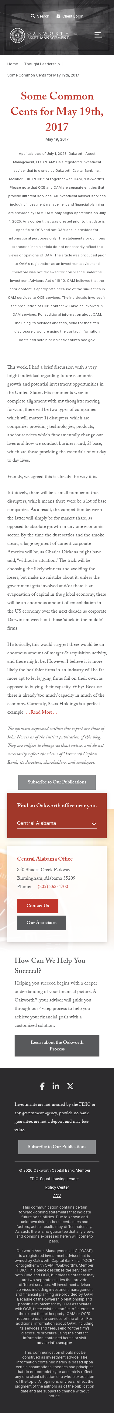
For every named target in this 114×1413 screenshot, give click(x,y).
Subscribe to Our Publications (57, 783)
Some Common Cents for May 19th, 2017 (43, 75)
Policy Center (57, 1187)
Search (40, 16)
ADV (57, 1195)
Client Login (70, 16)
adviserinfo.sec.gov (54, 1342)
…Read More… (41, 713)
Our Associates (41, 923)
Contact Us (37, 906)
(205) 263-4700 (53, 887)
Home (12, 64)
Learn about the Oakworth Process (57, 1046)
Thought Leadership (42, 64)
